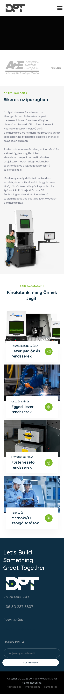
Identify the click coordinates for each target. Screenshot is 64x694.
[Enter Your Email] (32, 653)
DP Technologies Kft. (41, 678)
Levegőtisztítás (22, 457)
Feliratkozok (30, 662)
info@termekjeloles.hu (19, 629)
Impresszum (32, 687)
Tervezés (17, 512)
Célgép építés (20, 401)
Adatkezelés (14, 687)
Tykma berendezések (24, 346)
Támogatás (50, 687)
